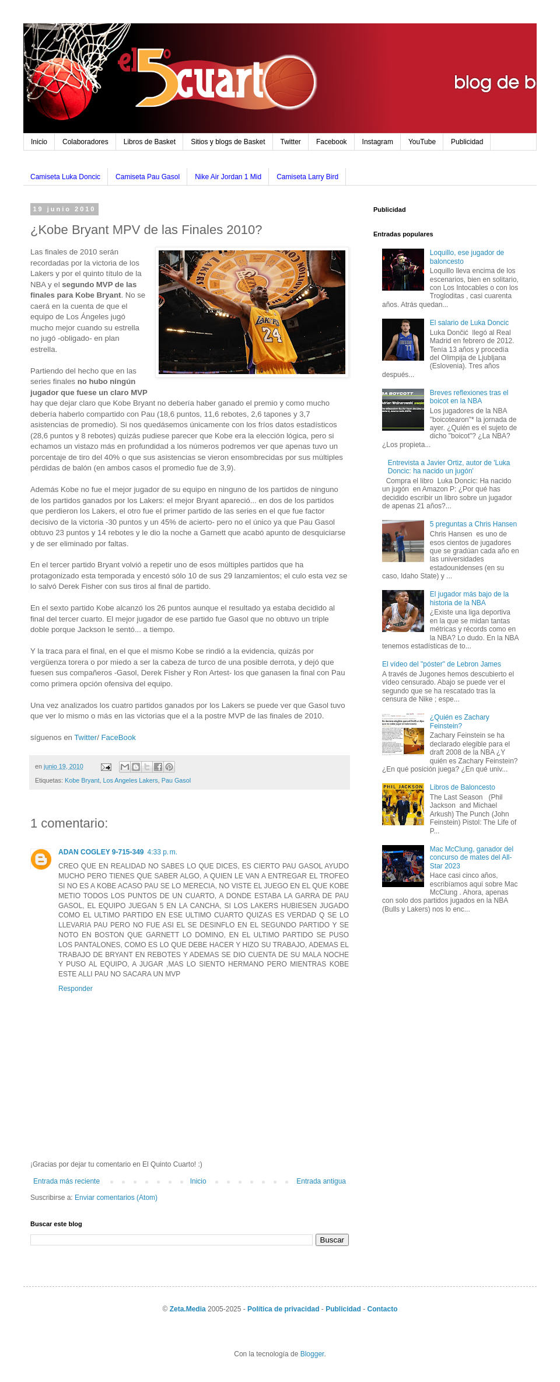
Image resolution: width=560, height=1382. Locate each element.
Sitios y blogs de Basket (228, 142)
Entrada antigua (321, 1181)
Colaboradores (85, 142)
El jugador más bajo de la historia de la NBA (469, 598)
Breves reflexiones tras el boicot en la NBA (469, 397)
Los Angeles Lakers (130, 780)
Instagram (377, 142)
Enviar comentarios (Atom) (116, 1197)
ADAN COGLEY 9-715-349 (101, 852)
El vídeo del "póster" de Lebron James (441, 664)
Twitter (291, 142)
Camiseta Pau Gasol (148, 177)
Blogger (312, 1354)
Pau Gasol (176, 780)
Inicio (39, 142)
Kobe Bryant (82, 780)
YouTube (422, 142)
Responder (75, 989)
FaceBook (118, 737)
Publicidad (467, 142)
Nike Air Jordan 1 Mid (228, 177)
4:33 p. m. (163, 852)
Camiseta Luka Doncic (65, 177)
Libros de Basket (150, 142)
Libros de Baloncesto (462, 787)
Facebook (331, 142)
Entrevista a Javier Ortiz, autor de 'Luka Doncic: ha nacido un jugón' (449, 467)
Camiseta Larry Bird (307, 177)
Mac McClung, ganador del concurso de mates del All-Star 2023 (471, 857)
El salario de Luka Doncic (469, 323)
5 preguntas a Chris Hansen (473, 524)
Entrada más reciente (66, 1181)
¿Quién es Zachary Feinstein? (459, 721)
